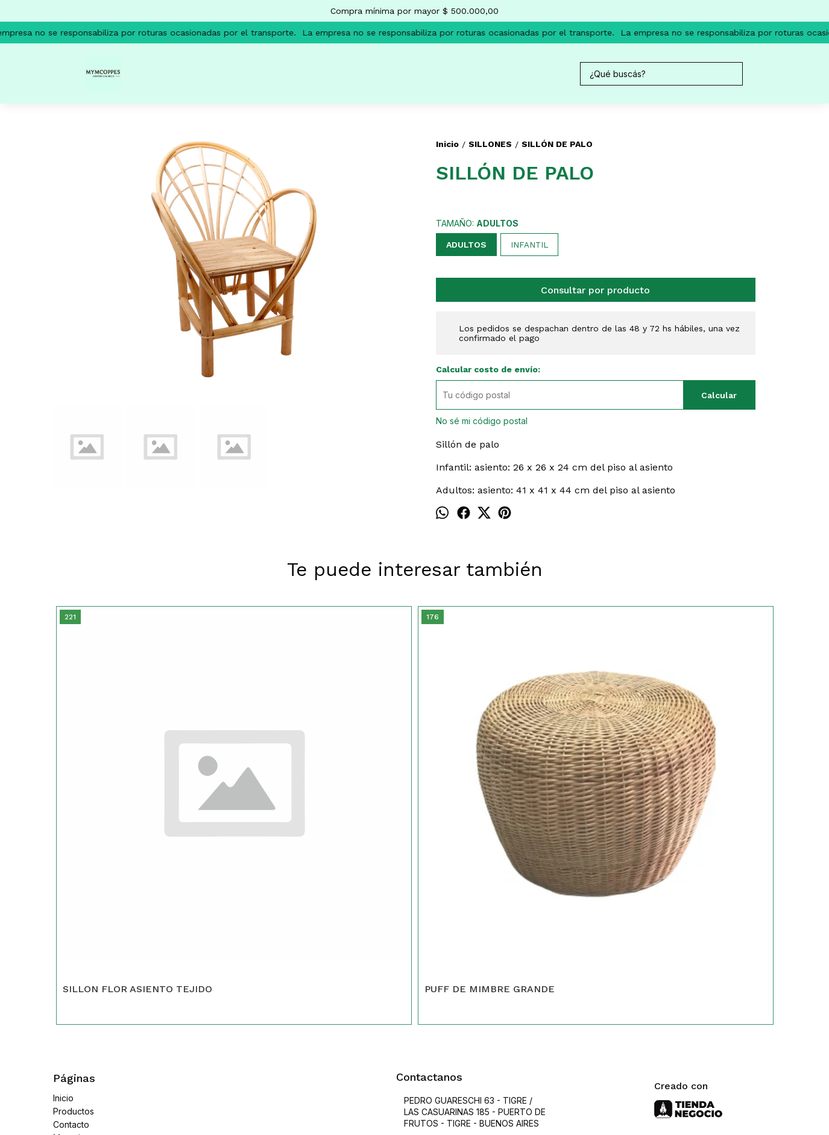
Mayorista (72, 957)
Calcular (719, 395)
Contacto (71, 944)
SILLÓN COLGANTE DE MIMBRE (501, 808)
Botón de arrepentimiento (468, 1076)
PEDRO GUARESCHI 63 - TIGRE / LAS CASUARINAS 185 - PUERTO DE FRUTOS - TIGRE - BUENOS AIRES (471, 931)
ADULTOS (466, 244)
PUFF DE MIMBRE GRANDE (309, 808)
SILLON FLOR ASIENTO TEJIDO (137, 808)
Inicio (63, 917)
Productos (73, 930)
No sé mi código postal (482, 421)
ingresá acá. (409, 1076)
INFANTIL (529, 244)
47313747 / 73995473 (449, 963)
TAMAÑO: (477, 223)
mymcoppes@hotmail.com (456, 985)
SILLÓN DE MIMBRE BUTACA (674, 808)
